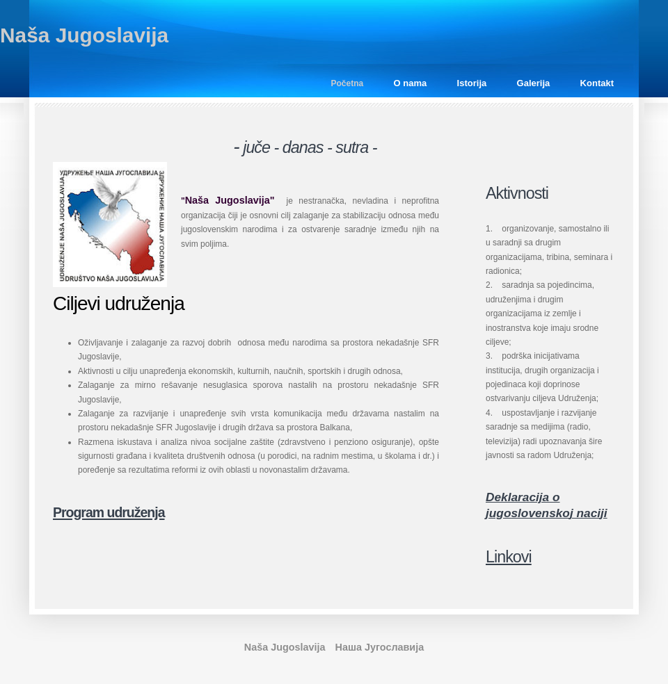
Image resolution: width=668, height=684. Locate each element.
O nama (410, 83)
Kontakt (597, 83)
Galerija (533, 83)
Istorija (472, 83)
